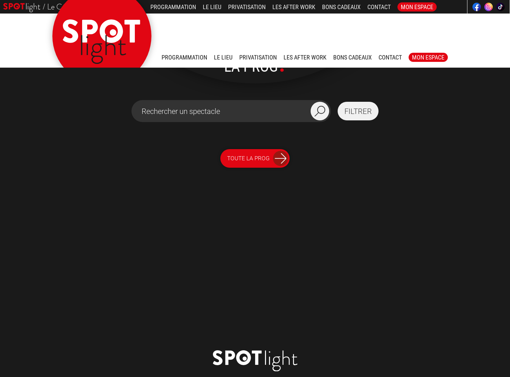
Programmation (173, 6)
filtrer (358, 111)
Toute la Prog (257, 158)
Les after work (293, 6)
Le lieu (212, 6)
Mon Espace (417, 6)
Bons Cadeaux (341, 6)
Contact (379, 6)
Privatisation (247, 6)
